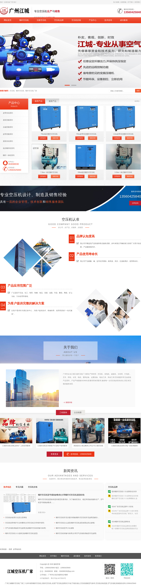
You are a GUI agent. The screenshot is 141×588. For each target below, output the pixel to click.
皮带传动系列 (8, 113)
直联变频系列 (8, 120)
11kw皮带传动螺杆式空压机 (123, 134)
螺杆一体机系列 (8, 155)
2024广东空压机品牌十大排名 (122, 507)
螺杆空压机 (24, 20)
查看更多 (54, 454)
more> (137, 101)
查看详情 (55, 138)
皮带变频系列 (8, 134)
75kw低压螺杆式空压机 (49, 134)
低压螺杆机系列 (8, 148)
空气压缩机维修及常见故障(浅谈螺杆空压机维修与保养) (25, 528)
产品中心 (92, 20)
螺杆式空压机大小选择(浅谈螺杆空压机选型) (21, 533)
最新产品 (52, 101)
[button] (67, 85)
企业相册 (78, 412)
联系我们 (137, 2)
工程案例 (63, 412)
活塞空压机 (41, 20)
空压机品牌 (59, 20)
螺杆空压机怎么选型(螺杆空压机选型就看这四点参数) (75, 523)
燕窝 (10, 549)
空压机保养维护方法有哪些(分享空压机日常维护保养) (24, 523)
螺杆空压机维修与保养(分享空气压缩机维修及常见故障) (76, 533)
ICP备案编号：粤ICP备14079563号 (53, 578)
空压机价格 (76, 20)
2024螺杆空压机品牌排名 (121, 522)
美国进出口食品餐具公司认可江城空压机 (88, 446)
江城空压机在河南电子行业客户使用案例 (52, 446)
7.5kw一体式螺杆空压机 (49, 172)
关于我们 (130, 2)
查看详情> (42, 512)
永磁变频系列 (8, 127)
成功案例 (123, 20)
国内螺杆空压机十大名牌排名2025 (124, 492)
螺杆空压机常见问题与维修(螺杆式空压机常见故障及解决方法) (78, 517)
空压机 (12, 91)
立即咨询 (43, 138)
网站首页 (7, 20)
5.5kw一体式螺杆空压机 (123, 172)
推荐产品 (38, 101)
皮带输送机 (17, 549)
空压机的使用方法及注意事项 (16, 517)
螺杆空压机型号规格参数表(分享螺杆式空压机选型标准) (61, 495)
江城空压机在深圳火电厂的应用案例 (124, 446)
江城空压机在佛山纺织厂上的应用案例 (16, 446)
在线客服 (123, 2)
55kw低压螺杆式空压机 (86, 172)
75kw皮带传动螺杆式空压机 (86, 134)
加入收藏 (116, 2)
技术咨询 (108, 20)
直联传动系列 (8, 141)
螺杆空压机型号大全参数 (65, 528)
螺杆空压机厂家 (31, 91)
